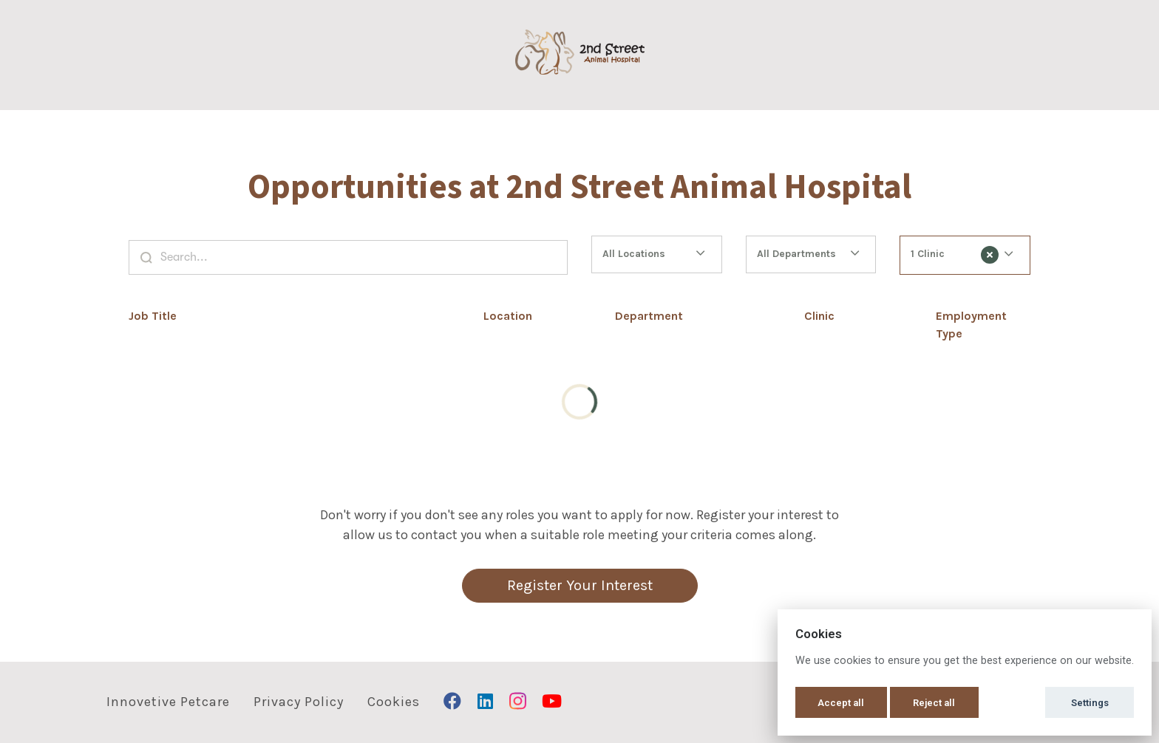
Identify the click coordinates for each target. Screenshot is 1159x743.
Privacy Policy (299, 702)
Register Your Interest (580, 585)
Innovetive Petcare (168, 702)
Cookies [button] (393, 702)
